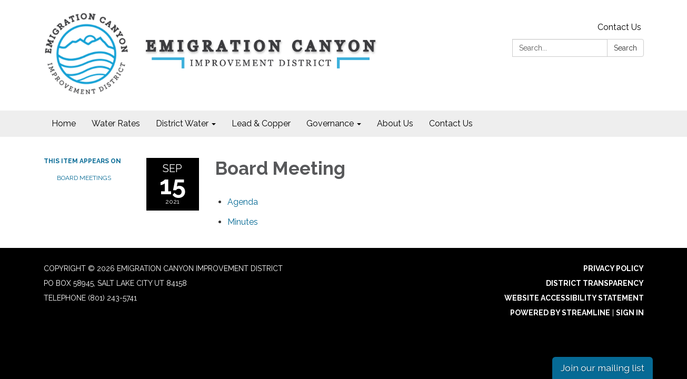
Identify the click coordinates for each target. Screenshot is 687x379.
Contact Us (619, 27)
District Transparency (595, 283)
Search (625, 48)
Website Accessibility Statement (574, 298)
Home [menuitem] (64, 123)
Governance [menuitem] (330, 123)
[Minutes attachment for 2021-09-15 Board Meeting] (242, 222)
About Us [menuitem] (395, 123)
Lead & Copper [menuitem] (261, 123)
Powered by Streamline (560, 312)
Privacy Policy (613, 268)
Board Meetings (84, 178)
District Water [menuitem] (182, 123)
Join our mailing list (602, 367)
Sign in (630, 312)
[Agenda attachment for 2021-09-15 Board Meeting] (242, 202)
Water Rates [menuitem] (116, 123)
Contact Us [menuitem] (451, 123)
